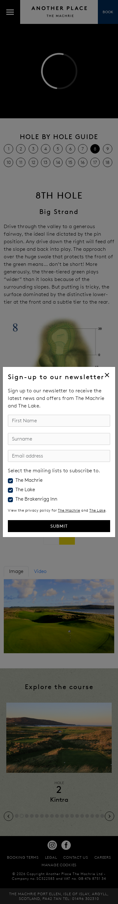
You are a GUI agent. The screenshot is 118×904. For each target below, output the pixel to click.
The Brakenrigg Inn (36, 499)
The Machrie (28, 480)
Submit (59, 526)
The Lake (25, 489)
